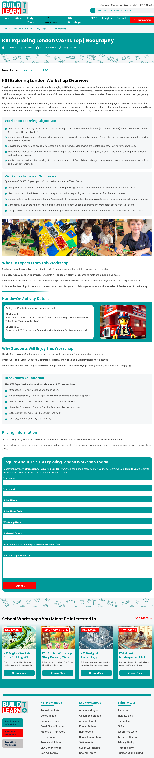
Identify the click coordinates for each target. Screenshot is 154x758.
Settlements (86, 742)
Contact (121, 18)
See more (143, 617)
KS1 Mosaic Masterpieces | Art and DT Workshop (132, 657)
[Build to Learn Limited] (14, 7)
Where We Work (127, 731)
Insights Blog (125, 715)
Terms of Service (128, 737)
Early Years (30, 20)
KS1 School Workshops (10, 733)
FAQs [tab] (46, 70)
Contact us (124, 721)
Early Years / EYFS (56, 630)
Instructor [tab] (31, 70)
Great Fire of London (53, 726)
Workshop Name (77, 525)
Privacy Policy (126, 742)
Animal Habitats (50, 710)
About (19, 18)
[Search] (92, 10)
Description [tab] (10, 70)
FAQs (121, 726)
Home (6, 18)
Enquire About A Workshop (12, 722)
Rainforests (86, 731)
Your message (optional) (77, 566)
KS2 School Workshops (10, 743)
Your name (77, 481)
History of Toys (50, 721)
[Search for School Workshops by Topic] (124, 10)
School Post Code (77, 514)
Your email (77, 492)
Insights (107, 18)
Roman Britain (87, 726)
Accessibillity (126, 747)
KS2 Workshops (74, 20)
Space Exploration (90, 737)
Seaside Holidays (51, 742)
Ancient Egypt (87, 721)
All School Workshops (22, 28)
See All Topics (49, 753)
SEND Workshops (51, 747)
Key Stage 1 (42, 28)
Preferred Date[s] (77, 536)
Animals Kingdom (89, 710)
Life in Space (48, 737)
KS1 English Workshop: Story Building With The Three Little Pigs (57, 657)
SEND (94, 18)
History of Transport (53, 731)
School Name (77, 503)
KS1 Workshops (51, 20)
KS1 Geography (59, 28)
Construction (48, 715)
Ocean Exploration (90, 715)
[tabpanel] (77, 335)
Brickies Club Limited (130, 753)
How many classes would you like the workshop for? (77, 547)
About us (123, 710)
